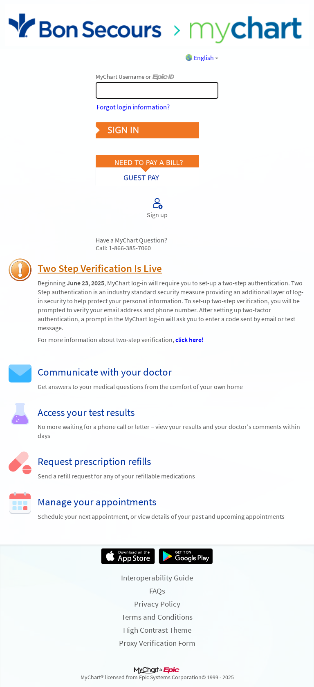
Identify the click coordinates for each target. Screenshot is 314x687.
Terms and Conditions (157, 617)
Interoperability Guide (157, 578)
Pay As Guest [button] (157, 163)
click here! (189, 340)
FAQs (157, 591)
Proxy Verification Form (157, 643)
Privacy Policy (157, 604)
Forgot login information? (133, 106)
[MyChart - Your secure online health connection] (157, 25)
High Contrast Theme (157, 630)
